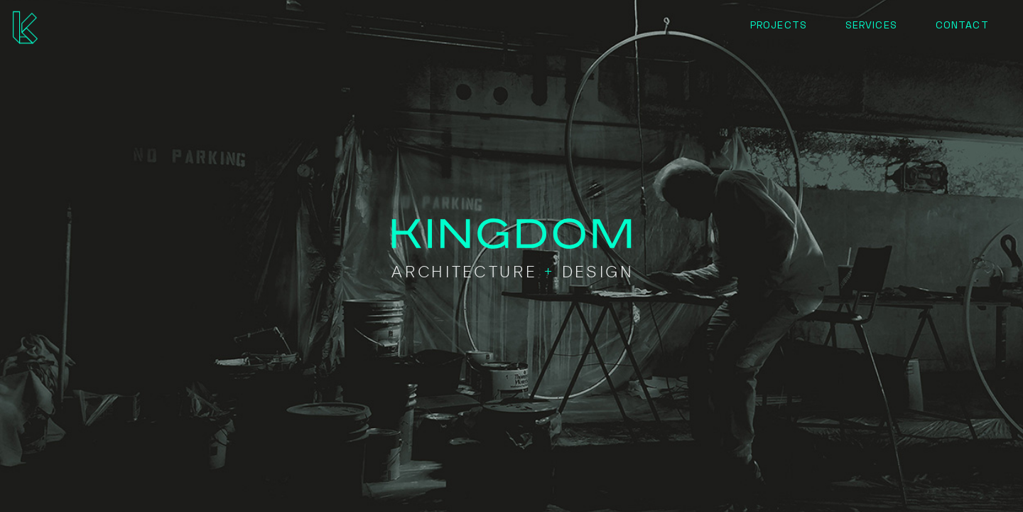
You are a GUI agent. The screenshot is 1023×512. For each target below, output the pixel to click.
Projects (778, 24)
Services (871, 24)
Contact (962, 24)
